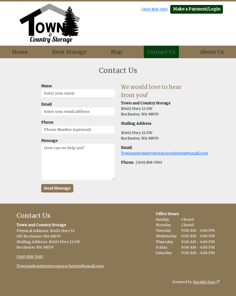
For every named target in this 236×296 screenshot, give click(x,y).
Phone (47, 122)
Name (46, 85)
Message (49, 140)
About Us (212, 52)
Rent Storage (69, 52)
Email (46, 104)
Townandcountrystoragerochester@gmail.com (164, 153)
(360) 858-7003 (154, 9)
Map (116, 52)
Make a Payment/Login (196, 9)
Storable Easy (206, 282)
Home (20, 52)
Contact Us (161, 52)
